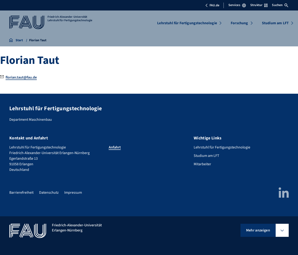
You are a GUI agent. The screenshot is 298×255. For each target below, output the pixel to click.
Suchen (280, 5)
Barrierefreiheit (21, 192)
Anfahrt (115, 147)
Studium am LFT (275, 23)
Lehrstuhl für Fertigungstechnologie (187, 23)
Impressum (73, 192)
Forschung (239, 23)
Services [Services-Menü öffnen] (237, 5)
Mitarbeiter (202, 164)
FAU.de (212, 5)
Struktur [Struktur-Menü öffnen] (259, 5)
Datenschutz (49, 192)
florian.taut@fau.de (21, 77)
